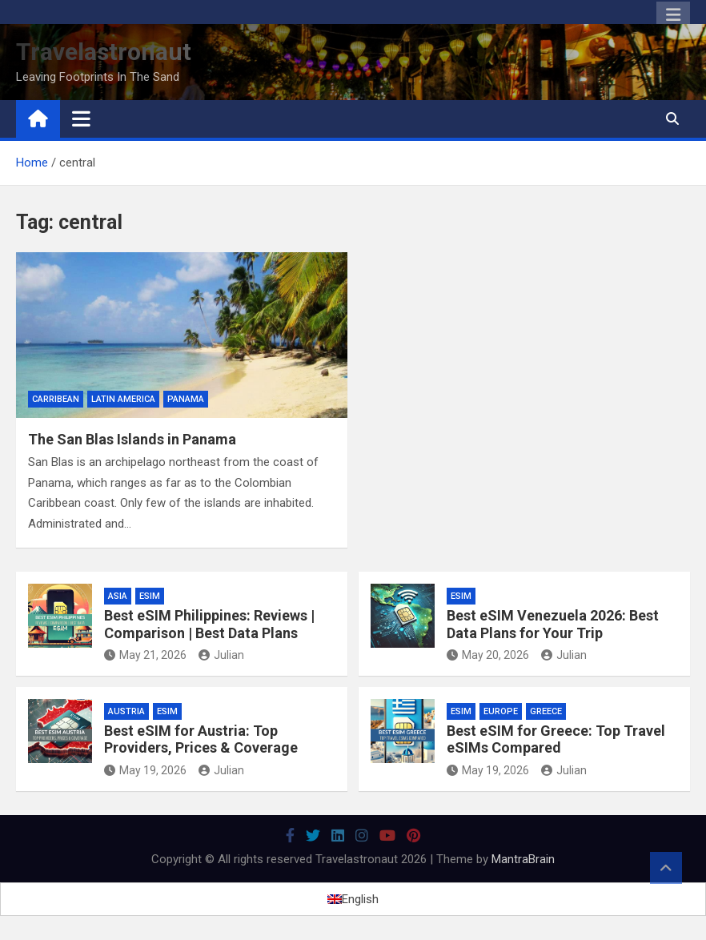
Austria (126, 711)
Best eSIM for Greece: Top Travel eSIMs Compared (556, 739)
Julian (221, 655)
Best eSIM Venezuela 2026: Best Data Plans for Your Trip (553, 624)
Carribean (55, 399)
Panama (185, 399)
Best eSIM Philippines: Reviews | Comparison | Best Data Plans (209, 624)
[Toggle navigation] (81, 118)
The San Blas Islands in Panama (132, 439)
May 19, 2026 (145, 770)
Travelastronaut (103, 52)
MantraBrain (523, 859)
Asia (117, 596)
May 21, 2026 (145, 655)
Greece (546, 711)
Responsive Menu (673, 15)
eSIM (149, 596)
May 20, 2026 (488, 655)
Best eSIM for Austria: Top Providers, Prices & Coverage (201, 739)
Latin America (123, 399)
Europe (500, 711)
